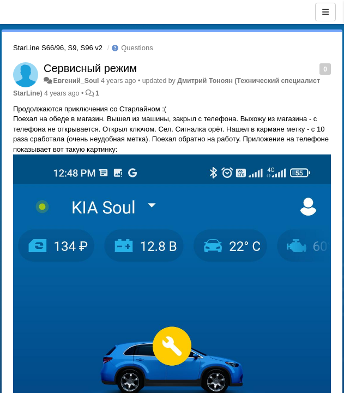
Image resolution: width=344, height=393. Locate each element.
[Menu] (325, 12)
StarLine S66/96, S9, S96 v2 (57, 48)
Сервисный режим (90, 68)
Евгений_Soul (76, 81)
